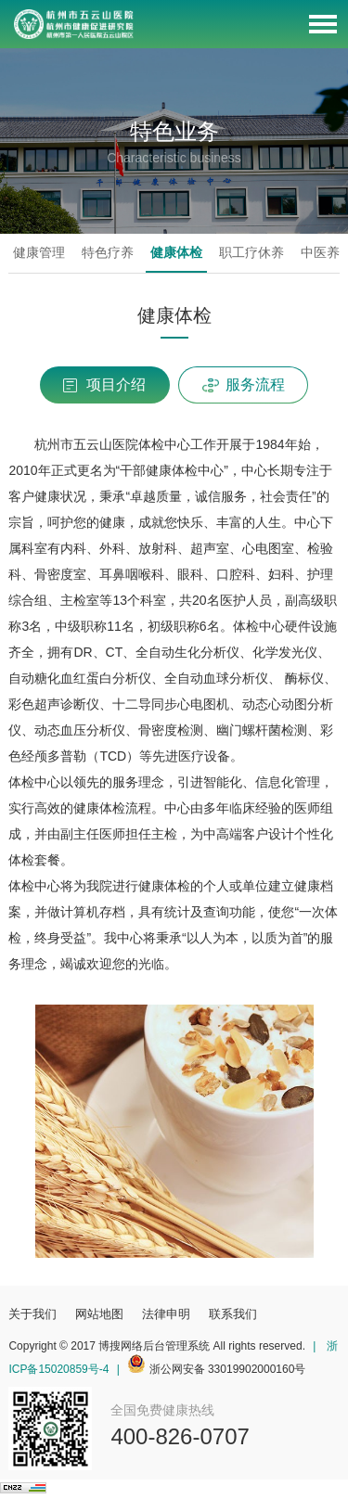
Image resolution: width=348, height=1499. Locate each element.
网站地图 (99, 1314)
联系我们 (233, 1314)
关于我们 (32, 1314)
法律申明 (166, 1314)
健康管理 (39, 252)
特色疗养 (108, 252)
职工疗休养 (251, 252)
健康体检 (176, 252)
